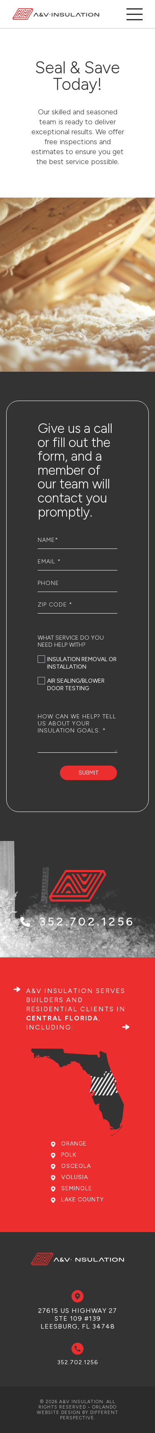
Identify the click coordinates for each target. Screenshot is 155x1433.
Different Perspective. (89, 1415)
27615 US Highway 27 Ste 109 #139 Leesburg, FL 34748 (77, 1318)
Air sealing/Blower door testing (71, 684)
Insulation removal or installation (77, 663)
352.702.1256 (77, 941)
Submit (89, 772)
